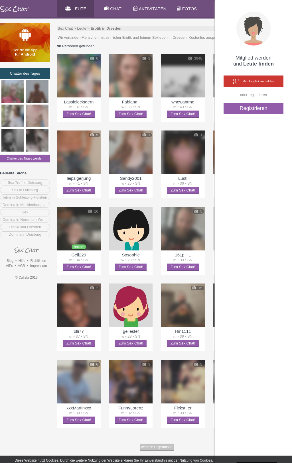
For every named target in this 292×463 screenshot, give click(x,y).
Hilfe (22, 261)
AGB (21, 266)
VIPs (9, 266)
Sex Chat (65, 28)
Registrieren (253, 108)
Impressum (38, 266)
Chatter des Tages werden (25, 158)
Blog (10, 261)
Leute (81, 28)
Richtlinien (38, 261)
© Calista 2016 (26, 278)
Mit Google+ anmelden (253, 81)
